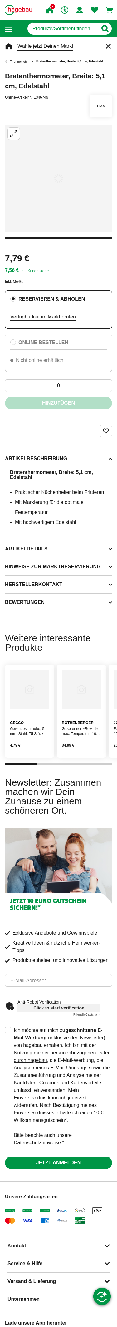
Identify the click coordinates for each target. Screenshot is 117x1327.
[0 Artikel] (58, 385)
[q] (62, 29)
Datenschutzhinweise (37, 1142)
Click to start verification (58, 1007)
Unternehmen (23, 1299)
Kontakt (16, 1245)
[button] (8, 29)
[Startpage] (18, 10)
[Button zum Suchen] (105, 29)
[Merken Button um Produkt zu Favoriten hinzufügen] (106, 431)
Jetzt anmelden (58, 1162)
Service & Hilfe (24, 1263)
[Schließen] (108, 46)
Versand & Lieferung (31, 1281)
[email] (58, 980)
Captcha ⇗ (86, 1014)
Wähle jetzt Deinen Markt (45, 46)
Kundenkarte (38, 271)
